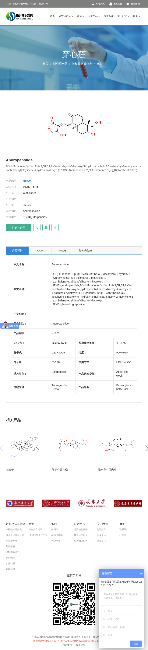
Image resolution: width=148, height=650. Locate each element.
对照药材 (10, 569)
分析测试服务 (81, 540)
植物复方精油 (35, 529)
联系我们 (124, 529)
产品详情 (17, 250)
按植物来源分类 (82, 63)
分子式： (11, 192)
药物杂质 (10, 546)
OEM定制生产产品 (38, 535)
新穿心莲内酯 (60, 469)
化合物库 (10, 558)
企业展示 (101, 535)
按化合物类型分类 (15, 535)
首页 (52, 16)
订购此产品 (18, 227)
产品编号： (12, 180)
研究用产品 (66, 16)
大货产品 (94, 16)
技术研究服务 (81, 535)
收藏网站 (133, 4)
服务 (136, 16)
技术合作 (109, 16)
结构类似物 (85, 250)
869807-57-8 (30, 186)
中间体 (54, 529)
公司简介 (101, 529)
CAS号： (11, 186)
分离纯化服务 (81, 529)
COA (40, 250)
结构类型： (12, 217)
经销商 (122, 535)
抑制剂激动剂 (12, 552)
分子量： (11, 204)
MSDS (62, 250)
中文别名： (12, 198)
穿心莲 (101, 63)
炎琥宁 (10, 469)
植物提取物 (57, 535)
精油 (80, 16)
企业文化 (101, 540)
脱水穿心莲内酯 (107, 469)
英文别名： (12, 211)
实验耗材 (10, 563)
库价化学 (80, 645)
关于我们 (123, 16)
